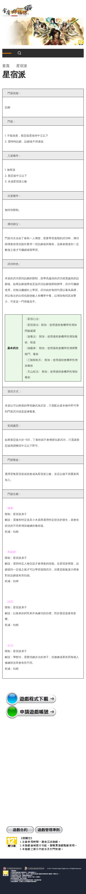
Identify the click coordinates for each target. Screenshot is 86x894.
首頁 (6, 65)
